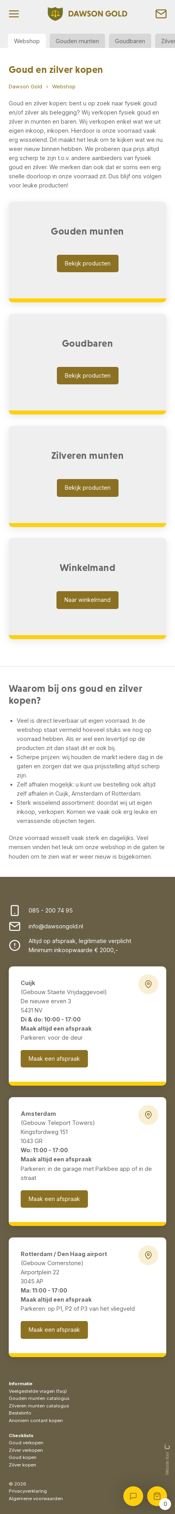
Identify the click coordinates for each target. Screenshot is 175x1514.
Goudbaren (130, 41)
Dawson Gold (25, 86)
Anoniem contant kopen (36, 1420)
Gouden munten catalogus (39, 1398)
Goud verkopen (26, 1442)
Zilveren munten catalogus (39, 1406)
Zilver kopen (22, 1465)
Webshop (27, 41)
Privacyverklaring (28, 1491)
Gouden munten (77, 41)
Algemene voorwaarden (36, 1498)
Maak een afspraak (54, 1058)
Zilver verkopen (26, 1450)
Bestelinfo (20, 1413)
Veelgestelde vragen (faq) (38, 1391)
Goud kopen (23, 1457)
